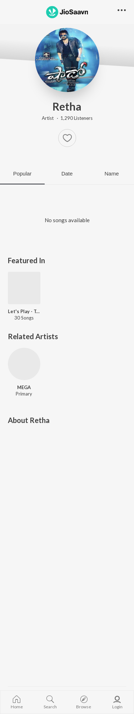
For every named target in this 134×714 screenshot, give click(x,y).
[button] (67, 138)
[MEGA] (24, 364)
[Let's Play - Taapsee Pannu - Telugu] (24, 288)
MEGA (24, 387)
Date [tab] (67, 173)
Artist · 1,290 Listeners (67, 118)
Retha (67, 106)
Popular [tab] (22, 173)
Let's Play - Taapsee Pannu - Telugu (24, 311)
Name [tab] (111, 173)
